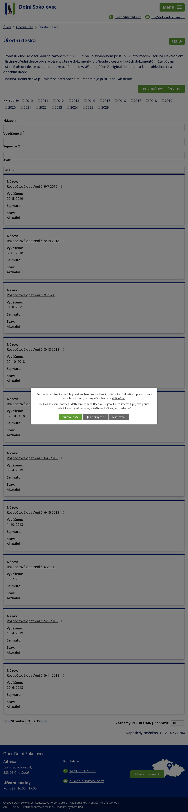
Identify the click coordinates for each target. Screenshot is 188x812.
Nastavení (118, 417)
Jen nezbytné (95, 417)
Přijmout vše (71, 417)
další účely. (118, 398)
